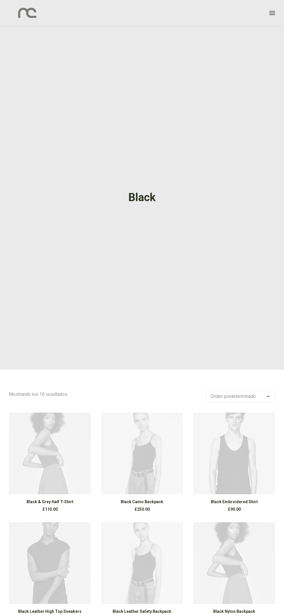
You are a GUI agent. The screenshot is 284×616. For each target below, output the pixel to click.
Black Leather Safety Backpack (142, 611)
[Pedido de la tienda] (240, 396)
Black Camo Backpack (142, 501)
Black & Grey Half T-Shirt (49, 501)
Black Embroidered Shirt (234, 501)
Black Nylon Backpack (234, 611)
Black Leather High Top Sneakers (50, 611)
